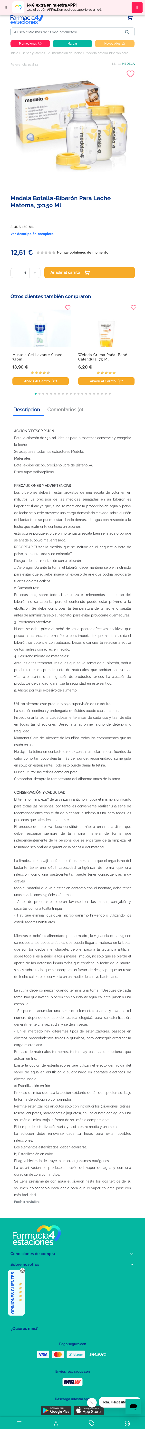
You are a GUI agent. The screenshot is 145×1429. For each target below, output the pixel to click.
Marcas (72, 43)
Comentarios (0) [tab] (65, 410)
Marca (116, 64)
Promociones (30, 44)
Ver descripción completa (31, 234)
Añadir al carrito (70, 272)
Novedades (114, 44)
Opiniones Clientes (13, 1293)
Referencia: (18, 64)
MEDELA (128, 64)
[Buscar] (67, 32)
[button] (36, 394)
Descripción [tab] (26, 410)
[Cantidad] (25, 273)
